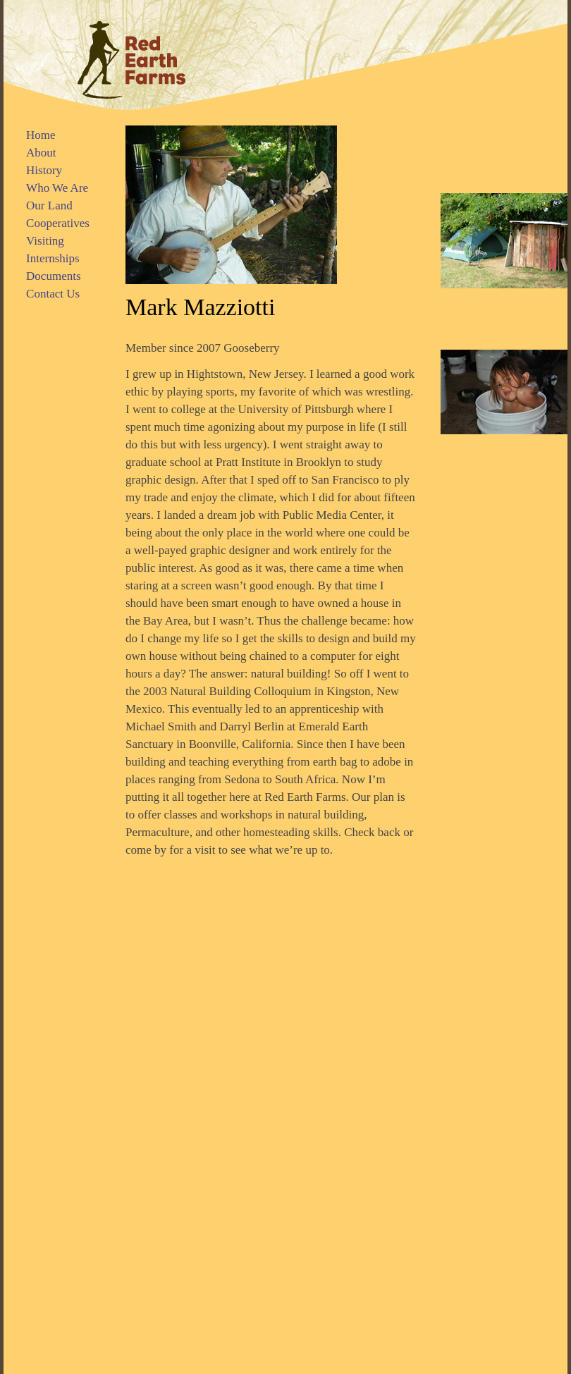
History (44, 170)
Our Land (49, 205)
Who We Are (57, 188)
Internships (53, 258)
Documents (53, 276)
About (41, 152)
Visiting (45, 240)
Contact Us (53, 293)
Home (41, 135)
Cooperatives (58, 223)
